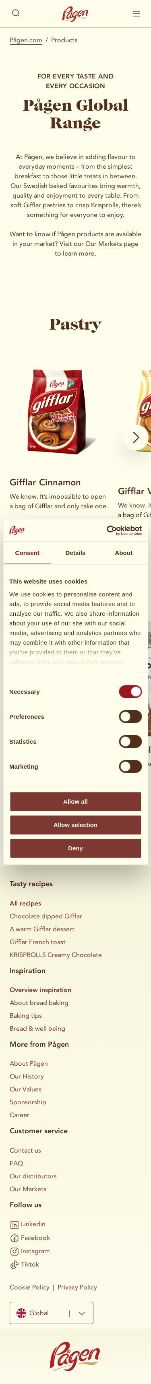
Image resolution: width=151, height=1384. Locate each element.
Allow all (75, 801)
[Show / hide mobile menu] (136, 14)
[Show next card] (136, 437)
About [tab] (123, 552)
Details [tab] (76, 552)
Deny (75, 848)
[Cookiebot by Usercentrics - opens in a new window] (107, 530)
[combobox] (51, 1313)
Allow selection (75, 824)
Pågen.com (26, 40)
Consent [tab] (27, 552)
